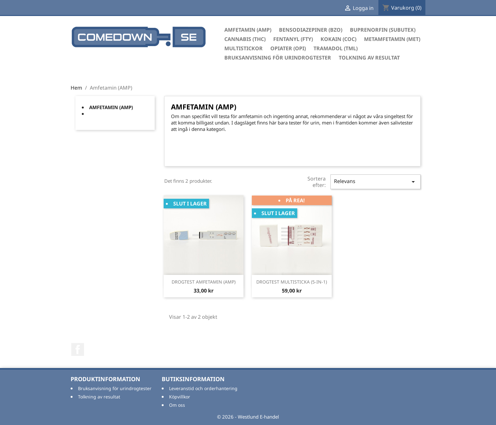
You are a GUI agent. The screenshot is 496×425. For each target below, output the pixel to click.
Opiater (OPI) (288, 48)
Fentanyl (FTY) (293, 39)
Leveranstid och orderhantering (203, 388)
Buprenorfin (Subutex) (382, 29)
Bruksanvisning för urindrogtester (277, 57)
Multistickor (243, 48)
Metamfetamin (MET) (392, 39)
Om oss (177, 405)
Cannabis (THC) (245, 39)
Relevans (375, 182)
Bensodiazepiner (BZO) (310, 29)
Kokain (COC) (338, 39)
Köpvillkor (179, 397)
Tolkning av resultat (369, 57)
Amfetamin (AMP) (247, 29)
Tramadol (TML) (336, 48)
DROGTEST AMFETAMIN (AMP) (204, 282)
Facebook (77, 349)
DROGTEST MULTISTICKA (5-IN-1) (291, 282)
